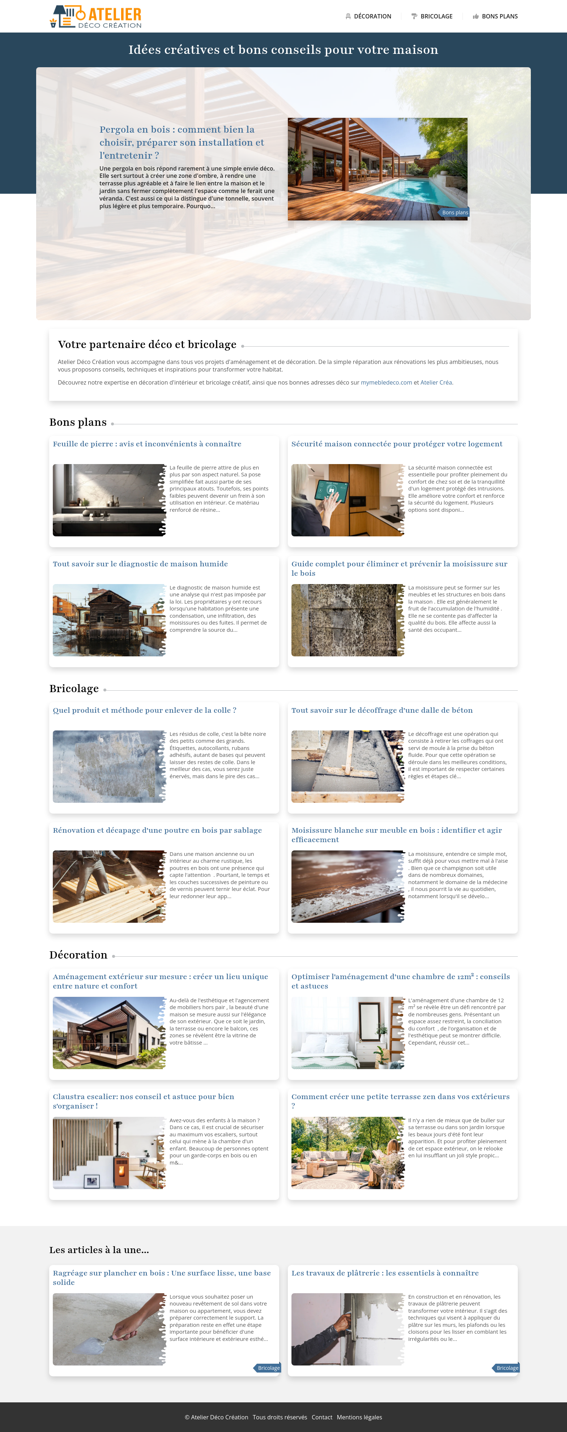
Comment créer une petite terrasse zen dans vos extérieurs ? (400, 1101)
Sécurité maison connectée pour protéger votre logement (397, 444)
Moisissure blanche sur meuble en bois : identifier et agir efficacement (396, 835)
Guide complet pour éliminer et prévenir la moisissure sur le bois (399, 569)
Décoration (368, 16)
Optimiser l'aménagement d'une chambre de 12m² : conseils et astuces (400, 981)
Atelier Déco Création (219, 1417)
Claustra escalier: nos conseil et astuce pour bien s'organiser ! (143, 1101)
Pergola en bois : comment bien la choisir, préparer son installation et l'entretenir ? (181, 142)
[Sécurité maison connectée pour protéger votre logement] (108, 500)
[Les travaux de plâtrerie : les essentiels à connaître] (347, 1329)
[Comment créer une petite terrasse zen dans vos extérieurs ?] (347, 1153)
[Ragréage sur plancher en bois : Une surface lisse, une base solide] (108, 1329)
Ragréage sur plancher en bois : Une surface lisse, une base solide (162, 1278)
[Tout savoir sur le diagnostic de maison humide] (108, 620)
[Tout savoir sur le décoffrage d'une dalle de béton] (108, 766)
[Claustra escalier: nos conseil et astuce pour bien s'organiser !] (108, 1153)
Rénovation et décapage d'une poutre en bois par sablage (157, 830)
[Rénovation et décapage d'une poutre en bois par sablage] (108, 886)
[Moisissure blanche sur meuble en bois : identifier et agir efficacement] (347, 886)
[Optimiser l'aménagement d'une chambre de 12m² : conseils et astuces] (108, 1033)
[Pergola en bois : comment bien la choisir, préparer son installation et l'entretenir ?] (378, 169)
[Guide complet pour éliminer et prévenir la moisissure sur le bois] (347, 620)
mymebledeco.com (386, 382)
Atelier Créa (436, 382)
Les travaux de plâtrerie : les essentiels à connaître (385, 1273)
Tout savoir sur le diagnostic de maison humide (140, 564)
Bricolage (432, 16)
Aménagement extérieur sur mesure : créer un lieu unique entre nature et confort (160, 981)
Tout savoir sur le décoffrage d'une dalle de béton (382, 710)
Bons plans (495, 16)
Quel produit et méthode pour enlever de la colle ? (144, 710)
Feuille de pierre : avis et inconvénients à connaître (147, 444)
